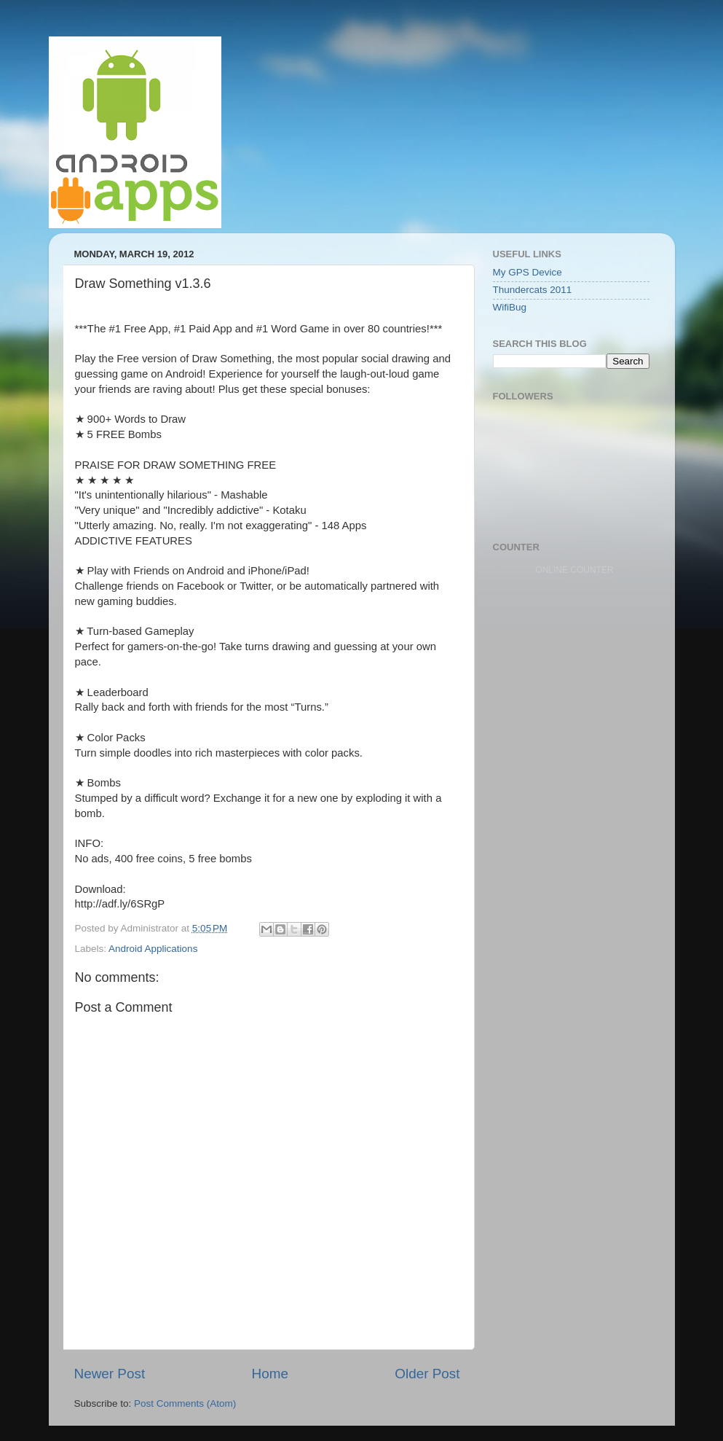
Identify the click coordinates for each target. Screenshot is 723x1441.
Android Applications (152, 948)
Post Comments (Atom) (185, 1403)
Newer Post (110, 1373)
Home (270, 1373)
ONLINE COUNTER (574, 570)
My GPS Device (527, 272)
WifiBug (510, 307)
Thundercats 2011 (532, 289)
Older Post (427, 1373)
